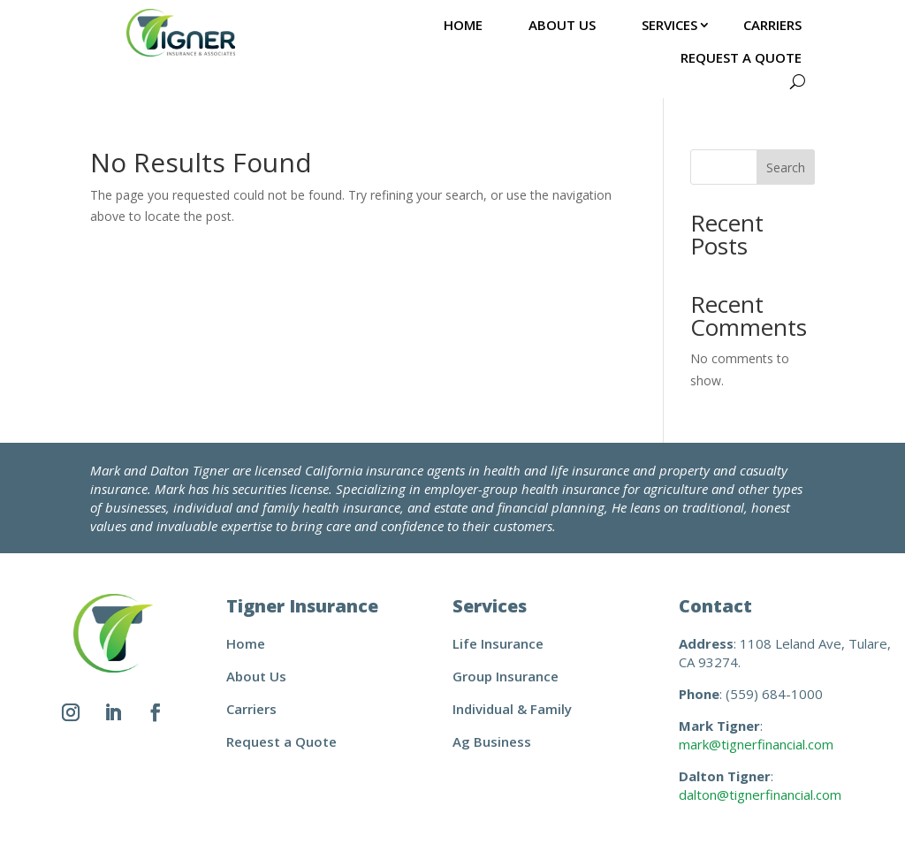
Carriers (772, 25)
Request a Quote (741, 57)
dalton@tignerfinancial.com (760, 794)
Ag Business (491, 741)
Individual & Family (512, 709)
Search (785, 167)
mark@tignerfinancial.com (756, 744)
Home (463, 25)
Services (669, 25)
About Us (562, 25)
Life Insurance (498, 643)
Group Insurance (505, 676)
